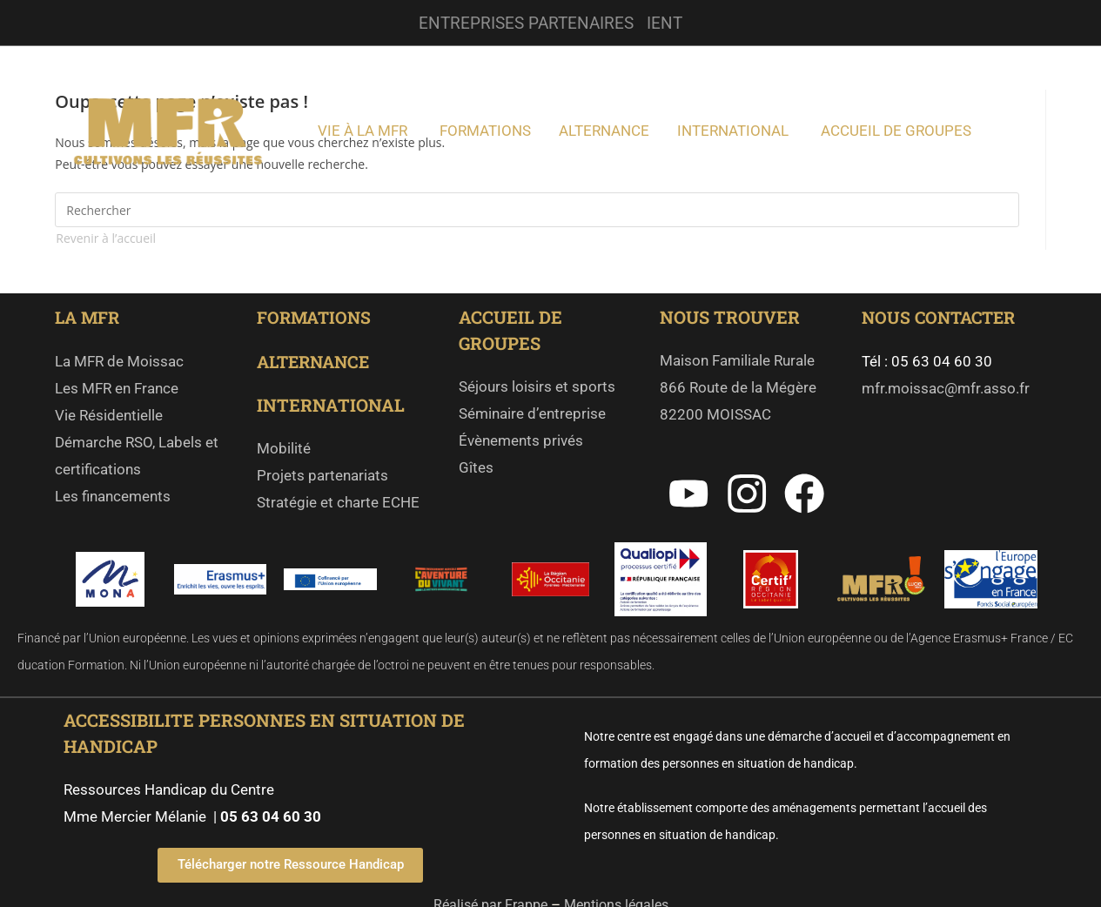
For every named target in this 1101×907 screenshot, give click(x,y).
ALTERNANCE (317, 360)
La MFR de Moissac (119, 360)
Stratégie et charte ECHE (338, 501)
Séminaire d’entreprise (532, 413)
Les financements (113, 495)
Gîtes (476, 467)
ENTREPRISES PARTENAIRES (525, 22)
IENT (668, 22)
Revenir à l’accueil (106, 238)
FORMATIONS (316, 317)
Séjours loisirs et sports (537, 386)
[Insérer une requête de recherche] (537, 209)
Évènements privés (521, 440)
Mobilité (284, 447)
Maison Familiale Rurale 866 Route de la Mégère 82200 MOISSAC (740, 387)
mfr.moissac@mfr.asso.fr (946, 387)
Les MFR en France (116, 387)
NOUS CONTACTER (942, 317)
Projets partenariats (322, 474)
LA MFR (91, 317)
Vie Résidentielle (109, 414)
